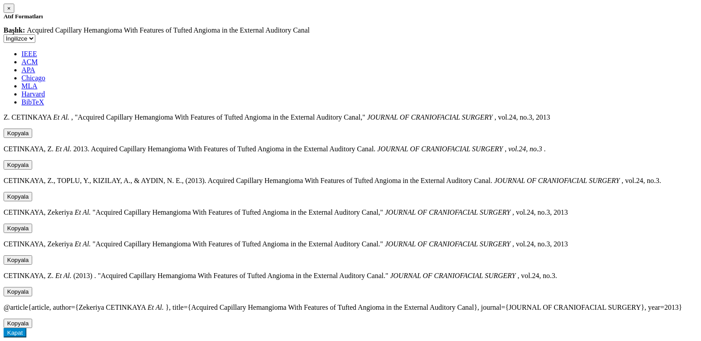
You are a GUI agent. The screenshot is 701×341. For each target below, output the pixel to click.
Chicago (33, 78)
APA (28, 70)
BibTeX (32, 102)
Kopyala (18, 133)
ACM (29, 62)
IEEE (29, 54)
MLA (29, 86)
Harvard (33, 94)
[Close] (9, 8)
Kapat (15, 332)
